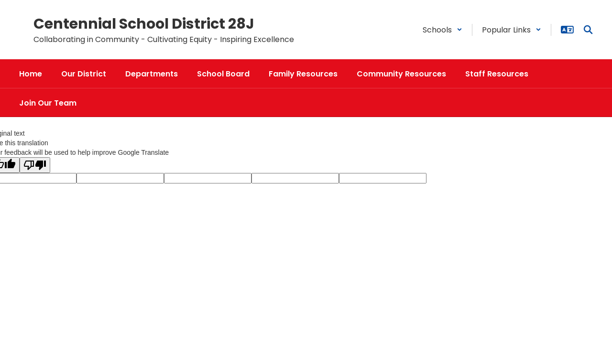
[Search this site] (588, 29)
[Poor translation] (35, 165)
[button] (442, 30)
